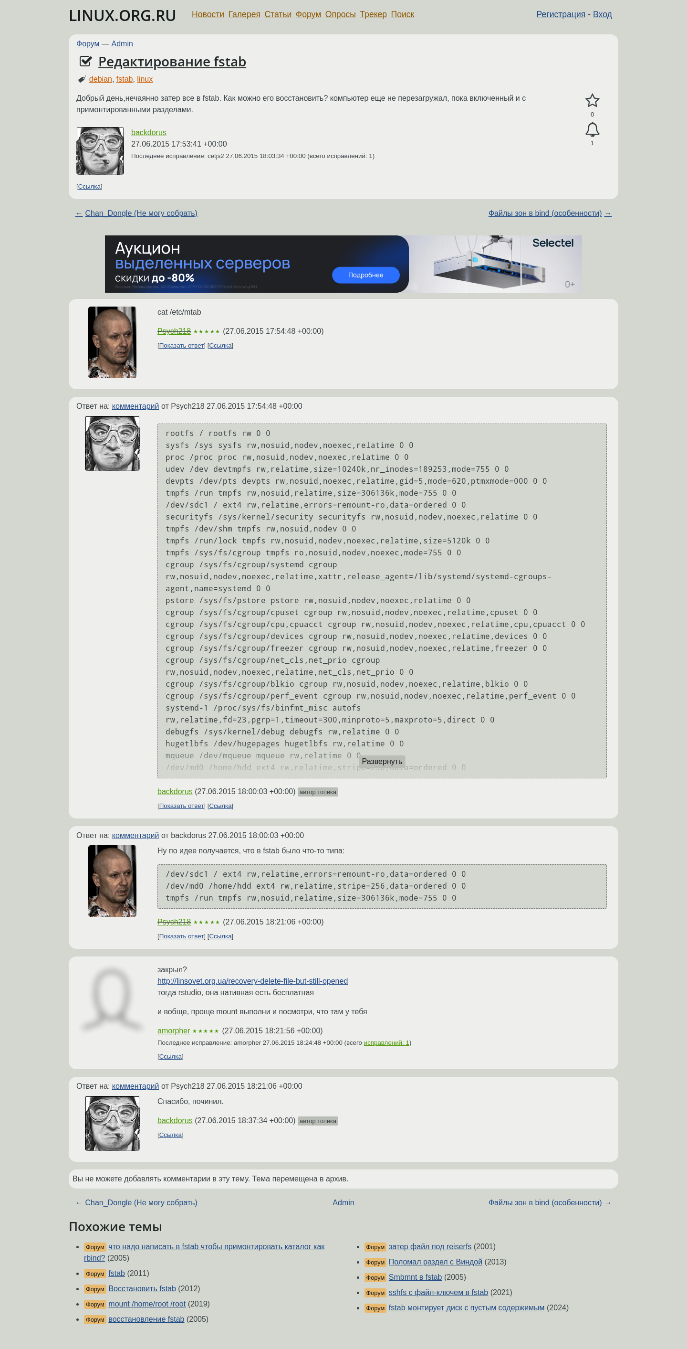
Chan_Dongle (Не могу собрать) (141, 213)
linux (145, 79)
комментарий (135, 406)
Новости (208, 14)
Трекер (373, 14)
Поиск (403, 14)
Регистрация (561, 14)
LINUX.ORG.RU (123, 15)
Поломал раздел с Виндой (435, 1262)
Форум (308, 14)
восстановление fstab (146, 1319)
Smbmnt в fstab (415, 1277)
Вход (602, 14)
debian (100, 79)
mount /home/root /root (147, 1304)
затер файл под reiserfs (430, 1247)
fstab (124, 79)
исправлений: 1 (386, 1042)
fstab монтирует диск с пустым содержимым (467, 1308)
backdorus (149, 132)
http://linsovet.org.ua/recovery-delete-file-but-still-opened (252, 981)
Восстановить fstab (142, 1289)
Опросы (340, 14)
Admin (122, 44)
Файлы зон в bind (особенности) (545, 213)
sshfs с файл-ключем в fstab (438, 1292)
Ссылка (89, 186)
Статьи (277, 14)
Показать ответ (181, 345)
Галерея (244, 14)
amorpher (173, 1031)
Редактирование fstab (172, 61)
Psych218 (174, 331)
